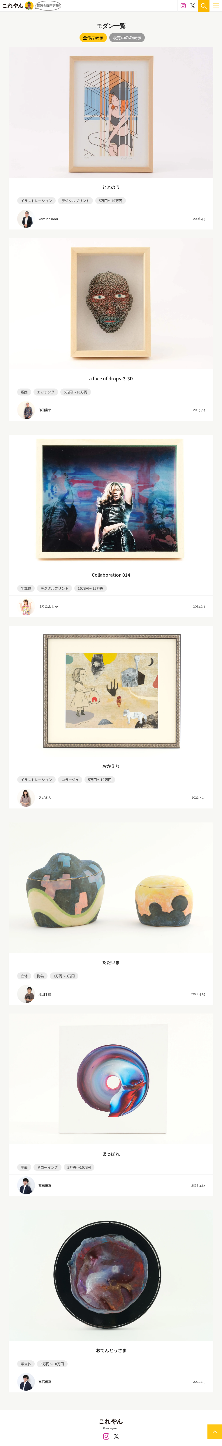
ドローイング (47, 1167)
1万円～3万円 (64, 975)
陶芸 (40, 975)
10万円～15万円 (90, 588)
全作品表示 (93, 37)
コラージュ (70, 779)
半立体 (26, 588)
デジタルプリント (75, 200)
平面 (24, 1167)
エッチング (45, 391)
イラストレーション (36, 200)
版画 (24, 391)
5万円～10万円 (110, 200)
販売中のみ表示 (127, 37)
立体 (24, 975)
